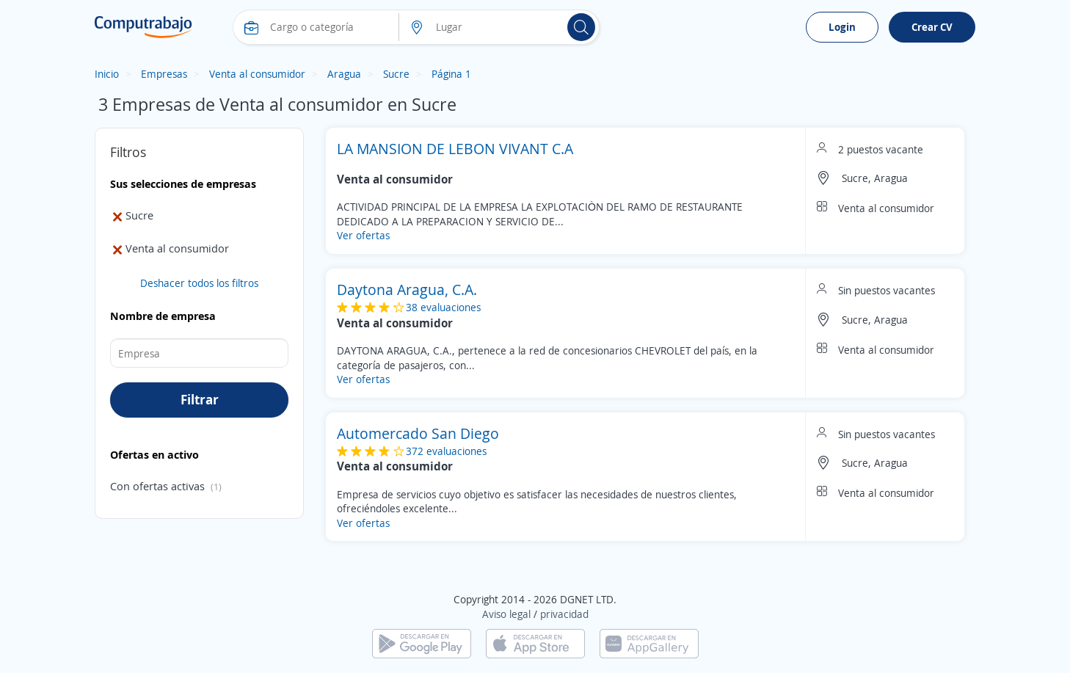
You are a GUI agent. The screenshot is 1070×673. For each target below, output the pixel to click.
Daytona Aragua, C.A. (407, 289)
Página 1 (451, 74)
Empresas (164, 74)
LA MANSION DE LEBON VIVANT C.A (455, 149)
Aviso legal (506, 614)
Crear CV (932, 27)
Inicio (107, 74)
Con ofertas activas (157, 486)
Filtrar (200, 399)
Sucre (396, 74)
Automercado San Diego (418, 433)
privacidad (564, 614)
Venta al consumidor (257, 74)
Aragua (344, 74)
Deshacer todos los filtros (199, 283)
